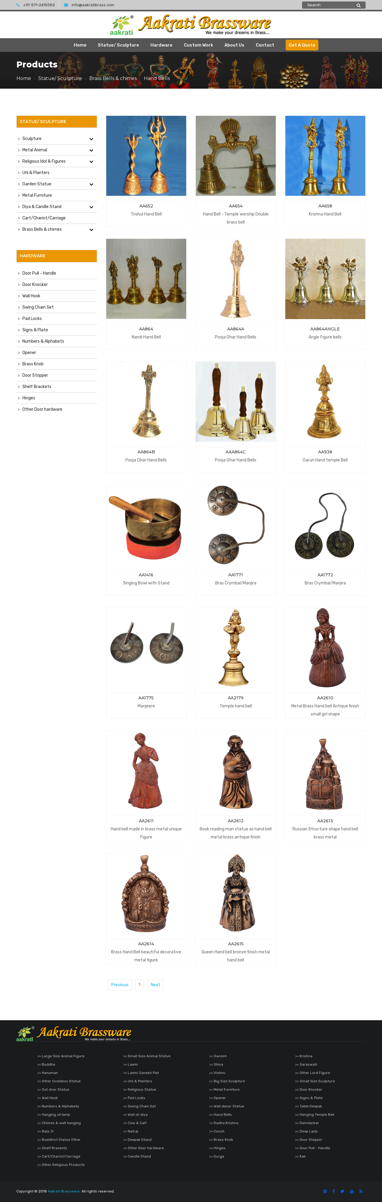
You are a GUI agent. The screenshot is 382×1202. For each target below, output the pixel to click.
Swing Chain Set (38, 307)
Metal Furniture (37, 195)
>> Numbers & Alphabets (58, 1106)
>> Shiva (216, 1064)
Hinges (28, 398)
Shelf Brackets (36, 386)
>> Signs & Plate (309, 1098)
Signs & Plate (35, 330)
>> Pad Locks (134, 1098)
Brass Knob (33, 364)
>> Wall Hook (47, 1098)
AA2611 (146, 821)
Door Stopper (35, 375)
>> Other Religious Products (61, 1165)
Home (80, 45)
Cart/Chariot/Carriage (44, 218)
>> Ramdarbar (307, 1123)
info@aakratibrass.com (89, 5)
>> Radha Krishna (223, 1123)
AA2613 (325, 821)
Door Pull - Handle (39, 273)
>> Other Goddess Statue (59, 1081)
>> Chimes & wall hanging (59, 1123)
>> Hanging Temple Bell (314, 1114)
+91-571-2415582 (35, 5)
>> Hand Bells (220, 1114)
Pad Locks (32, 318)
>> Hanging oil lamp (53, 1114)
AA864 (146, 329)
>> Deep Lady (306, 1131)
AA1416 (146, 575)
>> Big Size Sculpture (227, 1081)
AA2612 (236, 821)
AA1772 (325, 575)
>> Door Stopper (308, 1140)
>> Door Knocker (308, 1089)
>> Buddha (46, 1064)
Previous (120, 984)
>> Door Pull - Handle (312, 1148)
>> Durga (216, 1156)
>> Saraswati (306, 1064)
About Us (234, 45)
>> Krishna (303, 1056)
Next (155, 984)
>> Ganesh (218, 1056)
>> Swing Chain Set (139, 1106)
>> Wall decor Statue (226, 1106)
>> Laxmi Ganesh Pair (141, 1073)
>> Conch (216, 1131)
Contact (265, 45)
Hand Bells (157, 78)
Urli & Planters (36, 172)
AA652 (146, 206)
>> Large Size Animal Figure (60, 1056)
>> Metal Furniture (224, 1089)
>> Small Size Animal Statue (146, 1056)
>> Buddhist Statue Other (59, 1140)
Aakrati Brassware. (64, 1191)
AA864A (235, 329)
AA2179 (236, 698)
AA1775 (146, 698)
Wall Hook (31, 295)
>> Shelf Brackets (52, 1148)
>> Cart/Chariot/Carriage (58, 1156)
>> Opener (217, 1098)
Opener (29, 352)
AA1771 (235, 575)
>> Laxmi (130, 1064)
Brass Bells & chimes (113, 78)
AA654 (236, 206)
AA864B (146, 452)
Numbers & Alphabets (43, 341)
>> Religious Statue (139, 1089)
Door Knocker (35, 284)
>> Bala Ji (45, 1131)
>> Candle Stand (137, 1156)
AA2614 (146, 943)
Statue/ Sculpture (118, 45)
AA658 (325, 206)
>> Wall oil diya (135, 1114)
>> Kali (300, 1156)
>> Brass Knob (221, 1140)
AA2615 (236, 943)
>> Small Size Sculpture (315, 1081)
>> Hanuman (47, 1073)
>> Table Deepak (308, 1106)
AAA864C (236, 452)
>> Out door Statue (53, 1089)
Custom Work (198, 45)
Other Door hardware (42, 409)
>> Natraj (130, 1131)
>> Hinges (217, 1148)
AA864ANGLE (325, 329)
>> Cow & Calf (135, 1123)
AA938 (325, 452)
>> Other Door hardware (143, 1148)
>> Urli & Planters (137, 1081)
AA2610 (325, 698)
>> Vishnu (217, 1073)
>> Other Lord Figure (312, 1073)
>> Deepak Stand (137, 1140)
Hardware (161, 45)
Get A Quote (302, 45)
